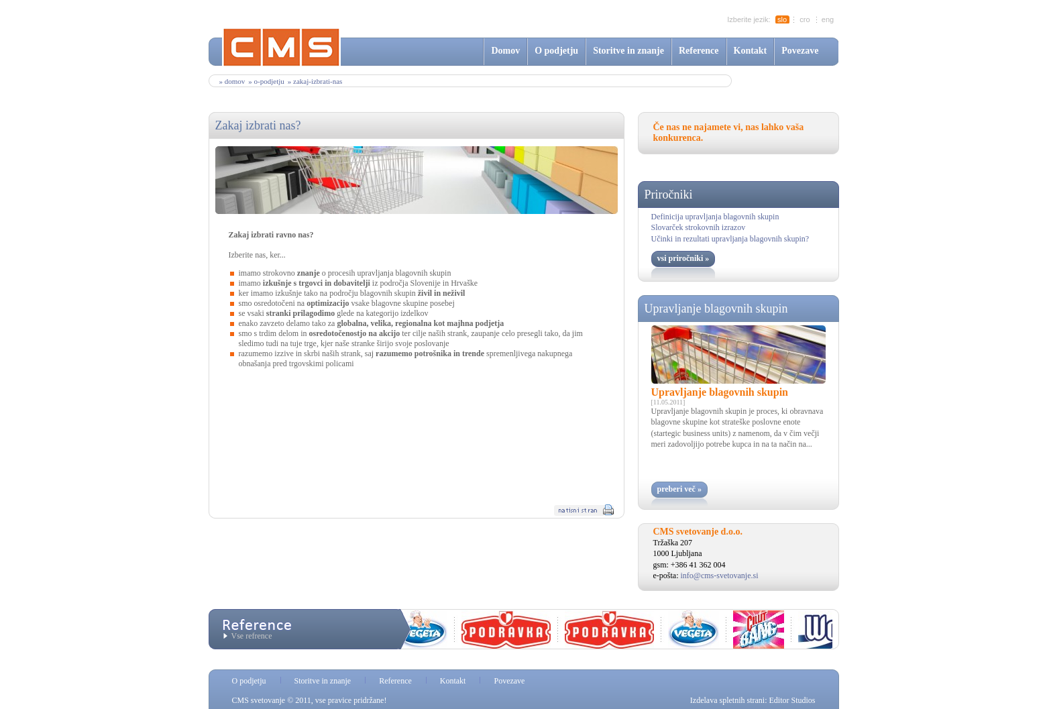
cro (805, 19)
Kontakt (750, 51)
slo (782, 19)
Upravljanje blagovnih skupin (716, 308)
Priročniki (669, 194)
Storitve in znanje (628, 51)
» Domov (232, 81)
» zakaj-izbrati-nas (315, 81)
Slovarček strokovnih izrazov (698, 227)
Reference (699, 51)
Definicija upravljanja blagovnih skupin (715, 216)
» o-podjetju (266, 81)
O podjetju (556, 51)
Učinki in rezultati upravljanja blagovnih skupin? (730, 238)
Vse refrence (251, 636)
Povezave (799, 51)
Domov (505, 51)
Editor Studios (792, 700)
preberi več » (679, 489)
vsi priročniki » (683, 258)
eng (828, 19)
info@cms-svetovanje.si (720, 575)
